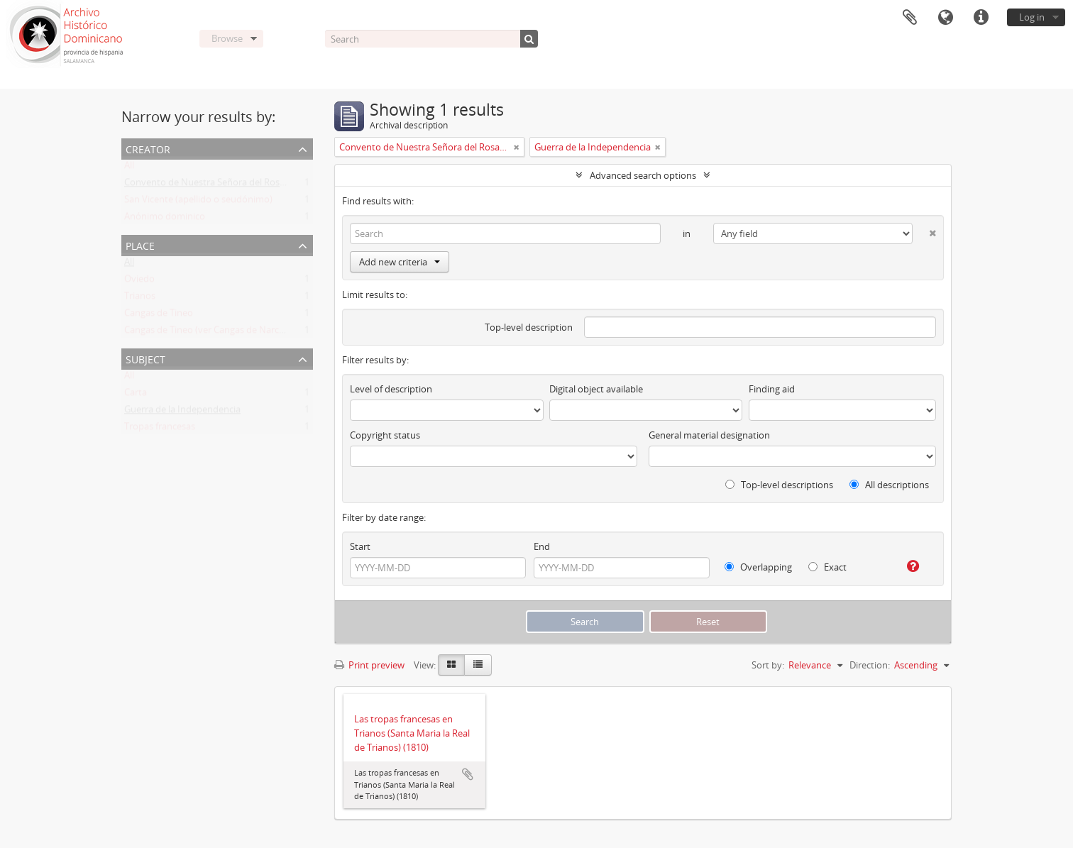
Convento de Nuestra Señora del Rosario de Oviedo (232, 185)
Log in (1032, 17)
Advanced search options (643, 175)
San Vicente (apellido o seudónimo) (198, 202)
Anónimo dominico (164, 219)
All (129, 168)
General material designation (709, 435)
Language (945, 17)
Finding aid (772, 388)
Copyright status (385, 435)
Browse (227, 38)
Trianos (139, 298)
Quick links (980, 17)
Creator (148, 148)
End (542, 546)
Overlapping (758, 567)
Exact (827, 567)
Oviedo (139, 281)
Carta (135, 395)
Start (360, 546)
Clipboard (910, 17)
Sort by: (768, 665)
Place (140, 244)
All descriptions (889, 484)
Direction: (869, 665)
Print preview (369, 665)
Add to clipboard (468, 774)
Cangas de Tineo (158, 315)
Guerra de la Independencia (182, 412)
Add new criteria (399, 261)
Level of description (391, 388)
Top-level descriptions (779, 484)
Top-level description (529, 327)
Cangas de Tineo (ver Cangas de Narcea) (208, 332)
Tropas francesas (159, 429)
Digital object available (596, 388)
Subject (145, 358)
